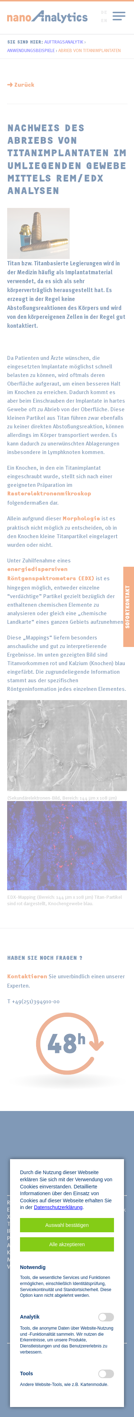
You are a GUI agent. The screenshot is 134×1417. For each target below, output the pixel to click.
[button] (67, 1225)
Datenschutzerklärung (58, 1207)
